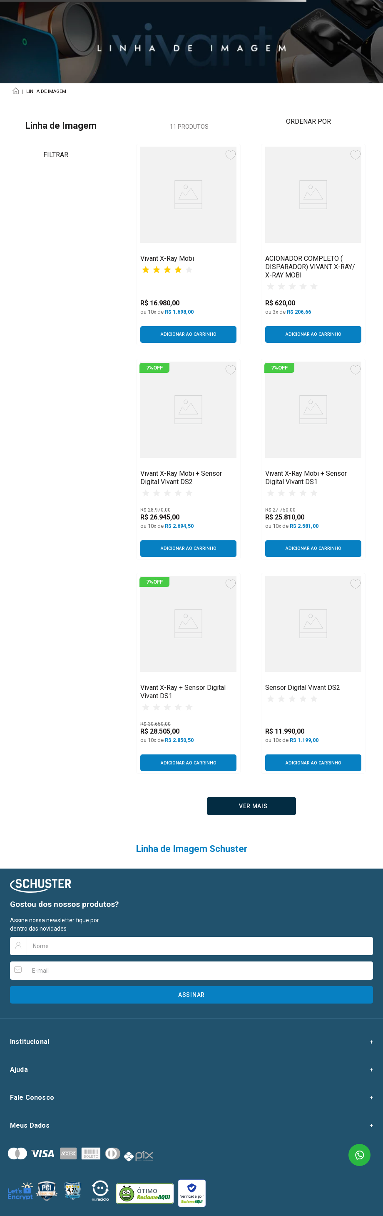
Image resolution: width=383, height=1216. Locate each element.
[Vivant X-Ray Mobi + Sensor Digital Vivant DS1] (313, 459)
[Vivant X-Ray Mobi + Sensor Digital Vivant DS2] (188, 459)
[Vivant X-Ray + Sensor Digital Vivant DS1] (188, 673)
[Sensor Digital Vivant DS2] (313, 673)
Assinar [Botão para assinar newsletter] (191, 994)
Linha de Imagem (46, 91)
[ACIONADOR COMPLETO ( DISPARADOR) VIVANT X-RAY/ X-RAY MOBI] (313, 245)
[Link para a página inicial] (17, 91)
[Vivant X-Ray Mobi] (188, 245)
